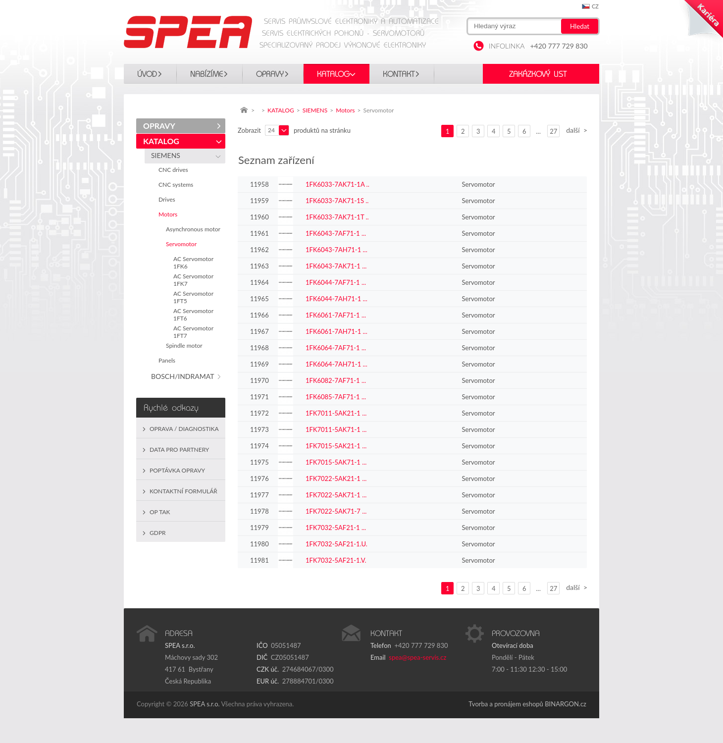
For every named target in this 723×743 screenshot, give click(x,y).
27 (553, 131)
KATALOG (333, 74)
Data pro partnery (179, 449)
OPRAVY (270, 74)
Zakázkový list (538, 74)
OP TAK (160, 512)
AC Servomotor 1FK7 (193, 279)
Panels (168, 360)
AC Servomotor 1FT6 (193, 314)
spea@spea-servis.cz (417, 657)
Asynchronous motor (194, 229)
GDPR (158, 532)
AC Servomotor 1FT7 (193, 331)
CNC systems (177, 184)
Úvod (147, 74)
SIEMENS (167, 155)
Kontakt (398, 74)
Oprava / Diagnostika (184, 428)
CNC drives (174, 169)
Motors (169, 214)
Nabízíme (206, 74)
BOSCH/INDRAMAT (184, 376)
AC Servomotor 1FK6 (193, 262)
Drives (168, 199)
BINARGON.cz (565, 704)
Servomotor (183, 244)
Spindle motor (186, 345)
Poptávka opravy (177, 470)
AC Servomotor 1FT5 (193, 297)
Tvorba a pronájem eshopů (505, 704)
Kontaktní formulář (183, 491)
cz (595, 6)
